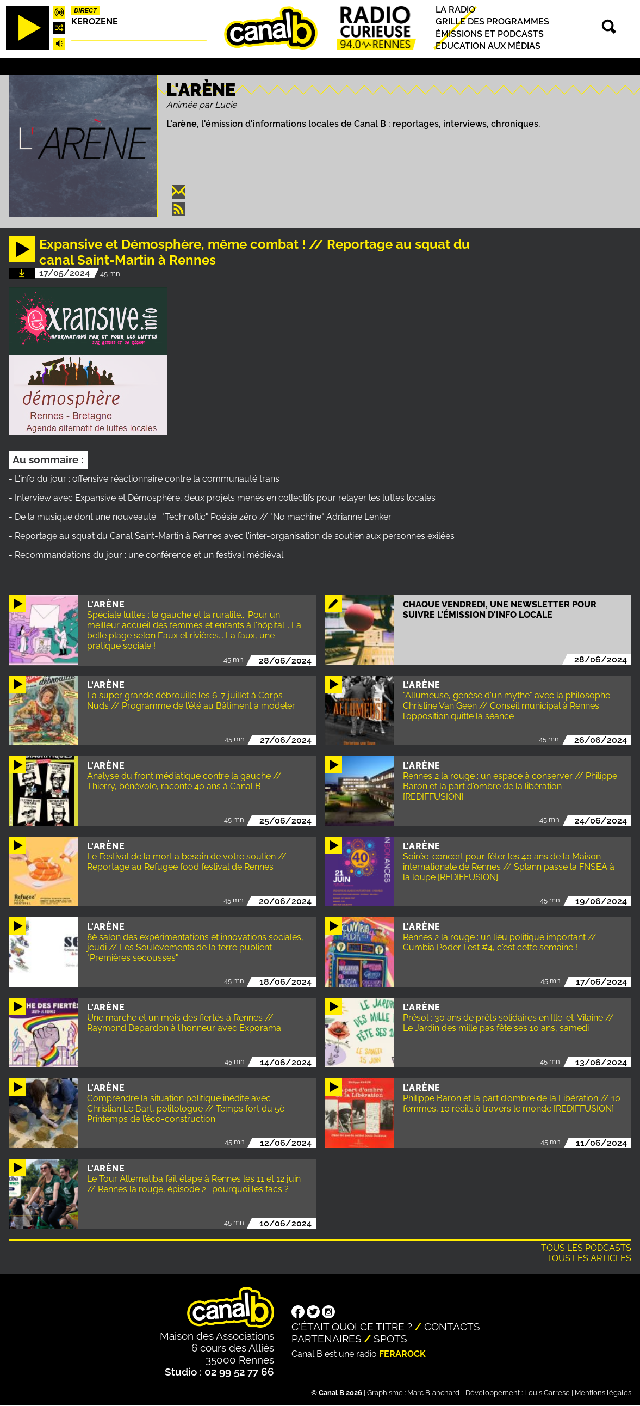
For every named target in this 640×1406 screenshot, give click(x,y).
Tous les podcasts (586, 1248)
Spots (390, 1338)
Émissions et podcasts (490, 34)
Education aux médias (488, 46)
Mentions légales (603, 1393)
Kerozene (94, 21)
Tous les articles (588, 1258)
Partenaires (326, 1338)
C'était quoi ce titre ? (351, 1327)
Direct (85, 10)
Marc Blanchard (433, 1393)
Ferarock (402, 1354)
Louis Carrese (547, 1393)
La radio (455, 9)
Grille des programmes (492, 22)
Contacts (452, 1327)
